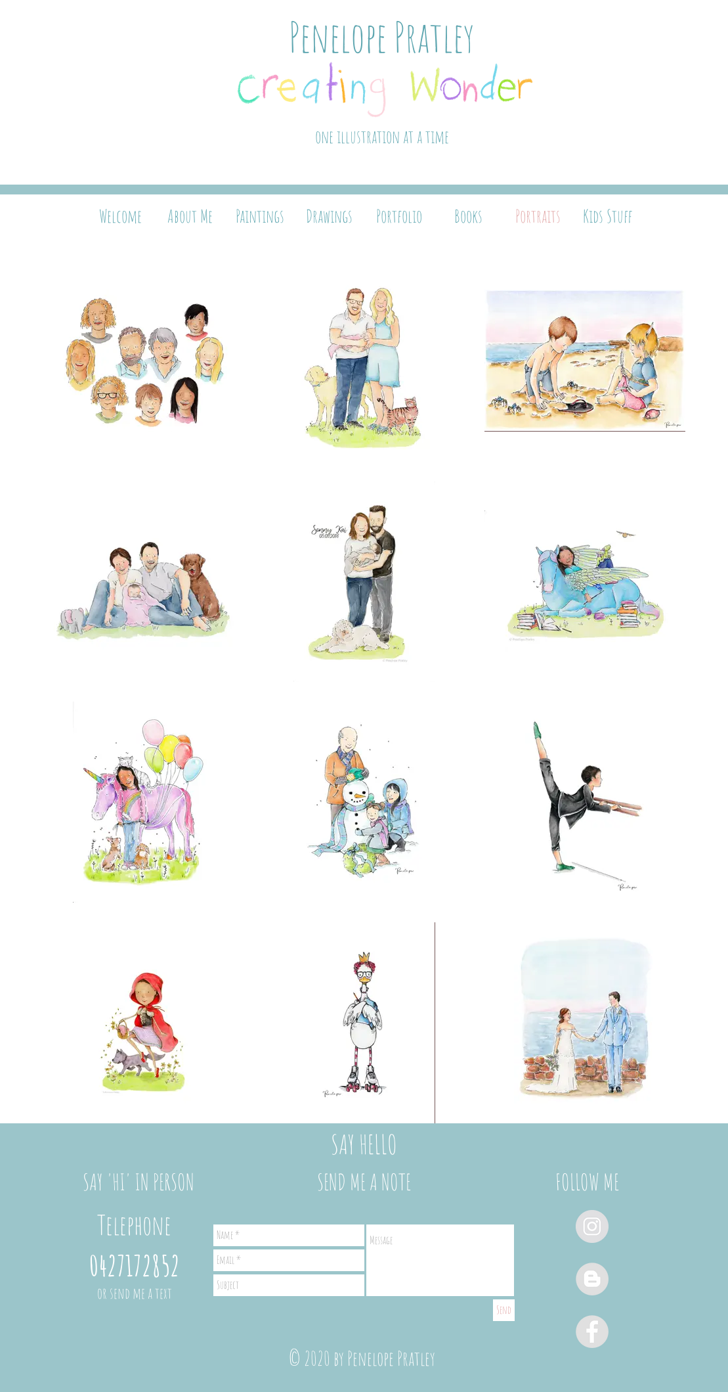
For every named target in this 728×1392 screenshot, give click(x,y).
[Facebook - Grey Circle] (592, 1331)
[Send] (504, 1310)
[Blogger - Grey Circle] (592, 1279)
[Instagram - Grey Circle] (592, 1226)
